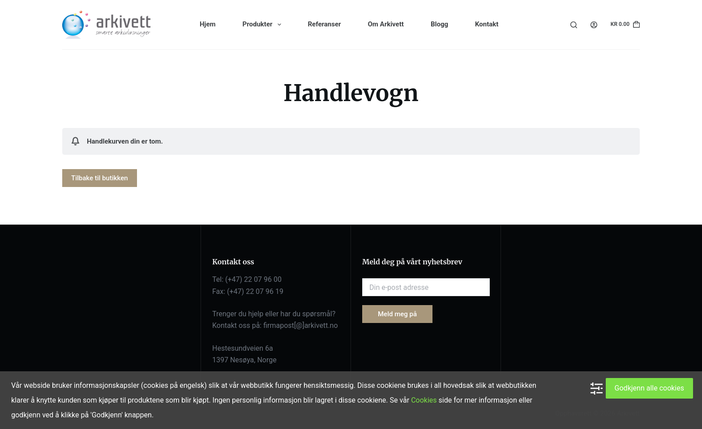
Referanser (324, 24)
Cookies (424, 400)
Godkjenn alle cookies (649, 388)
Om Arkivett (386, 24)
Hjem (208, 24)
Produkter (264, 24)
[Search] (573, 24)
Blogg (439, 24)
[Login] (594, 24)
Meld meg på (397, 314)
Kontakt (486, 24)
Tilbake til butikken (99, 178)
